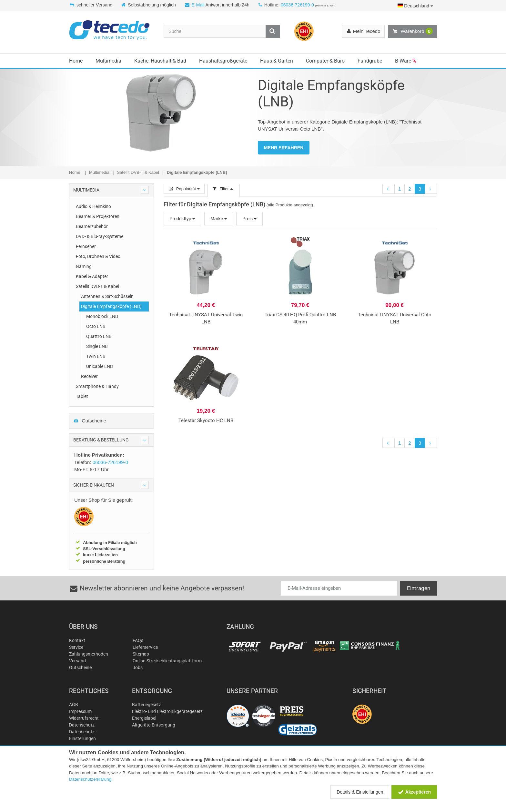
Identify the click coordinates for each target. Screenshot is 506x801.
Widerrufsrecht (84, 718)
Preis (249, 218)
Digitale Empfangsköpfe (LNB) (111, 306)
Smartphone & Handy (97, 386)
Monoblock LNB (102, 316)
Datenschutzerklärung (90, 779)
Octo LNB (96, 326)
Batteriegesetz (146, 704)
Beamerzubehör (92, 226)
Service (76, 647)
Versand (77, 660)
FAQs (138, 640)
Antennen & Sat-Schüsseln (107, 296)
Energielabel (144, 718)
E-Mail (198, 4)
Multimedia (108, 61)
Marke (218, 218)
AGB (73, 704)
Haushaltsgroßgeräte (223, 61)
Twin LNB (96, 356)
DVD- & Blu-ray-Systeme (99, 236)
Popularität (184, 188)
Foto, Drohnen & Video (98, 256)
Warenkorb (412, 31)
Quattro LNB (99, 336)
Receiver (89, 376)
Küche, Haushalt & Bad (160, 61)
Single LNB (97, 346)
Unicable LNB (99, 366)
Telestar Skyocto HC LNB (205, 420)
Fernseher (86, 246)
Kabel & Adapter (92, 276)
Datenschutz (82, 724)
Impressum (80, 711)
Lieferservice (145, 647)
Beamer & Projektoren (97, 216)
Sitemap (141, 654)
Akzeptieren (414, 792)
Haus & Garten (276, 61)
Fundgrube (370, 61)
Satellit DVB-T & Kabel (97, 286)
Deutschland (415, 5)
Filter (223, 188)
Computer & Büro (325, 61)
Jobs (138, 667)
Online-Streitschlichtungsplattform (167, 660)
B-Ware (405, 61)
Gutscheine (89, 420)
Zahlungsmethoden (88, 654)
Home (76, 61)
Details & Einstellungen (360, 792)
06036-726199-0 (297, 4)
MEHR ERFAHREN (283, 147)
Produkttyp (182, 218)
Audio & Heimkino (93, 206)
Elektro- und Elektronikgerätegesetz (167, 711)
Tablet (82, 396)
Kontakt (77, 640)
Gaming (84, 266)
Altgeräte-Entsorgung (153, 724)
